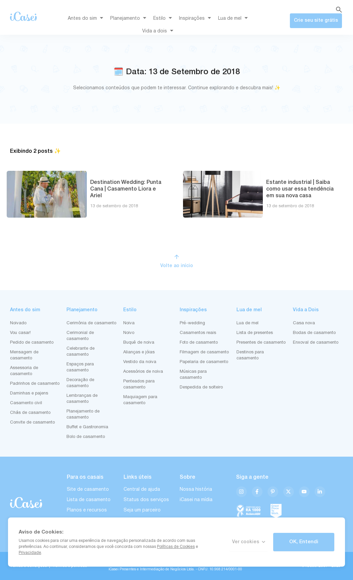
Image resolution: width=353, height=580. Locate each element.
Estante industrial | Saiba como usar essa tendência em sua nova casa (300, 189)
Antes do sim (87, 18)
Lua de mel (234, 18)
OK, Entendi (303, 542)
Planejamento (129, 18)
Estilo (163, 18)
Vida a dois (159, 31)
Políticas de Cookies (176, 547)
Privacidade (30, 553)
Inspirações (196, 18)
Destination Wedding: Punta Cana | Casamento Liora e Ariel (125, 189)
